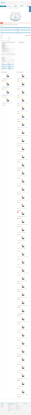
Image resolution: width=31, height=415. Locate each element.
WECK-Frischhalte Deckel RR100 (21, 86)
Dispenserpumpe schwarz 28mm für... (22, 337)
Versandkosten (4, 26)
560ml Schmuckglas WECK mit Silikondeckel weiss (21, 314)
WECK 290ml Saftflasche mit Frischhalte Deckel (22, 200)
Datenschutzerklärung (10, 405)
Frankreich (2, 405)
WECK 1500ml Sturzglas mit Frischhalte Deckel (22, 395)
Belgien (2, 407)
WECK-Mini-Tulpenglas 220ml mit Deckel (22, 256)
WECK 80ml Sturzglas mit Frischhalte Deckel (22, 144)
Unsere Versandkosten (10, 408)
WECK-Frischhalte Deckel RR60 (21, 248)
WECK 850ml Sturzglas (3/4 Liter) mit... (22, 135)
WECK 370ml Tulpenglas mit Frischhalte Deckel (22, 79)
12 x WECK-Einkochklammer (21, 240)
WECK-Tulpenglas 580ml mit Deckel (22, 175)
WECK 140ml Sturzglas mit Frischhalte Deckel (22, 225)
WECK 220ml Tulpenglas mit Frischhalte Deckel (22, 95)
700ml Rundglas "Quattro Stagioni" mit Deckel (22, 298)
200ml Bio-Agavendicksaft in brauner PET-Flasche (23, 379)
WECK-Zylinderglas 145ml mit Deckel (22, 329)
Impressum (9, 406)
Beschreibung (2, 40)
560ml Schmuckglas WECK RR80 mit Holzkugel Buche (7, 95)
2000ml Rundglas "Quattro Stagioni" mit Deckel (22, 281)
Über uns (9, 411)
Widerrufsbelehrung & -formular (11, 409)
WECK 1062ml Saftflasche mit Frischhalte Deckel (23, 192)
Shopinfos (17, 404)
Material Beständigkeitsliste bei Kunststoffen (19, 407)
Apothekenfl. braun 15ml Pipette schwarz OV (23, 370)
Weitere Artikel (6, 40)
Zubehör (9, 40)
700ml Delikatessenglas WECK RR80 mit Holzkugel (22, 306)
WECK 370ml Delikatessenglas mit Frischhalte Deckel (22, 216)
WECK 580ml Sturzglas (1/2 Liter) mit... (22, 208)
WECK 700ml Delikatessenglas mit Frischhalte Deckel (7, 79)
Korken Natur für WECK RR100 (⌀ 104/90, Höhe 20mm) (23, 322)
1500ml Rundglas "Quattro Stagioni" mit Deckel (22, 289)
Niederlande (2, 406)
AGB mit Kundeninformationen (11, 404)
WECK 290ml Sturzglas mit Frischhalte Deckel (22, 119)
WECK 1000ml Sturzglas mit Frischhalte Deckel (22, 111)
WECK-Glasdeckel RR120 (20, 386)
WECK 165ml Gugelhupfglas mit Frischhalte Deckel (6, 87)
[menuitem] (1, 0)
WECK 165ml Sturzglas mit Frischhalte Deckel (22, 160)
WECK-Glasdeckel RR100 (20, 151)
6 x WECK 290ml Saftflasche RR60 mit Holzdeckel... (22, 354)
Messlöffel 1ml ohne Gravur (21, 362)
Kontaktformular (9, 407)
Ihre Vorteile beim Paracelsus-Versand (19, 408)
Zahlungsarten (9, 410)
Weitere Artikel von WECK (21, 42)
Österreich (2, 404)
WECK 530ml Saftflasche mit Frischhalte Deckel (22, 103)
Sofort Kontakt (17, 405)
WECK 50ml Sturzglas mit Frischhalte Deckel (22, 127)
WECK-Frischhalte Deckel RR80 (21, 232)
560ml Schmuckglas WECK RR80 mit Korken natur (7, 103)
